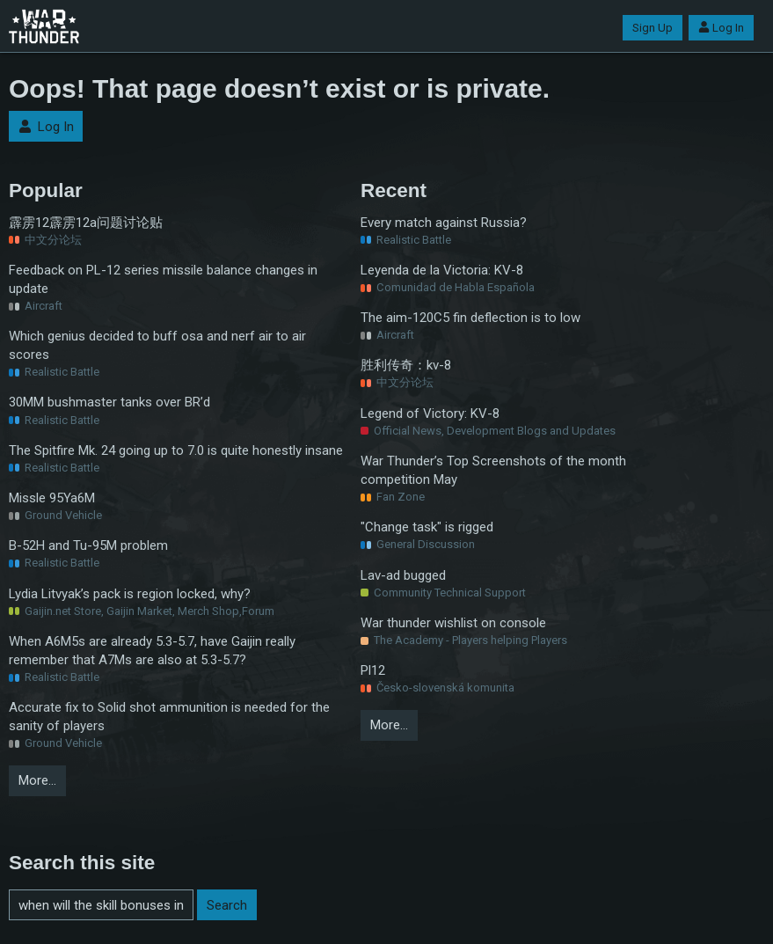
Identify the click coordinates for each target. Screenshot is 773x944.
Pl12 (373, 670)
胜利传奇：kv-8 (406, 365)
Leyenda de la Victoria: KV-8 (442, 270)
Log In (721, 27)
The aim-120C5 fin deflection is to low (470, 318)
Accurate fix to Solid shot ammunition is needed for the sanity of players (169, 716)
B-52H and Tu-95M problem (88, 545)
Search (227, 905)
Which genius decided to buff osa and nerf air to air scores (157, 345)
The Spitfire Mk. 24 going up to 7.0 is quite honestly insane (176, 450)
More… (37, 780)
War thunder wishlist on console (453, 623)
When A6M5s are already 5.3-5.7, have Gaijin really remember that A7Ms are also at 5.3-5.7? (152, 650)
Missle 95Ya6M (52, 498)
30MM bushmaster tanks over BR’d (109, 402)
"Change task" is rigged (427, 527)
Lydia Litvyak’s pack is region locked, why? (130, 594)
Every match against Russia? (444, 223)
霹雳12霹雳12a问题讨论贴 (86, 223)
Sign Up (652, 27)
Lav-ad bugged (403, 575)
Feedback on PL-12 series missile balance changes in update (163, 279)
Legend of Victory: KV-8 (430, 413)
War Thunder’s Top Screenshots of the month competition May (493, 470)
